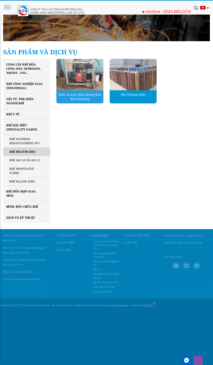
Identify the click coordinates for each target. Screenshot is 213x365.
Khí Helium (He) (22, 152)
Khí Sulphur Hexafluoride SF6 (24, 141)
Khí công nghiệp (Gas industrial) (24, 86)
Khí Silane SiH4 (22, 181)
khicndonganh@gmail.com (26, 279)
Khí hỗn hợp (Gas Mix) (20, 193)
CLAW (149, 305)
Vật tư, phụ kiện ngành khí (19, 101)
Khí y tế (12, 114)
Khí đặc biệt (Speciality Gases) (21, 127)
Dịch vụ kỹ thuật (20, 218)
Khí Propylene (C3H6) (21, 171)
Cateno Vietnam (119, 305)
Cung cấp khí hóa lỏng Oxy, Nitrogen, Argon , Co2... (23, 68)
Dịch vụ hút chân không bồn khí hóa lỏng (79, 96)
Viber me (198, 360)
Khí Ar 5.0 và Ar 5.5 (24, 160)
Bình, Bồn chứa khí (22, 207)
